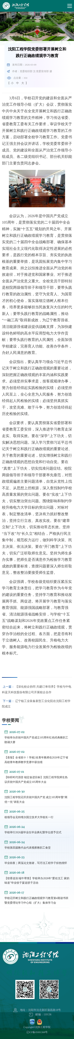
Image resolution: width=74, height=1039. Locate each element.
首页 (10, 36)
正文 (36, 36)
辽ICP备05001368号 (37, 1032)
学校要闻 (23, 36)
